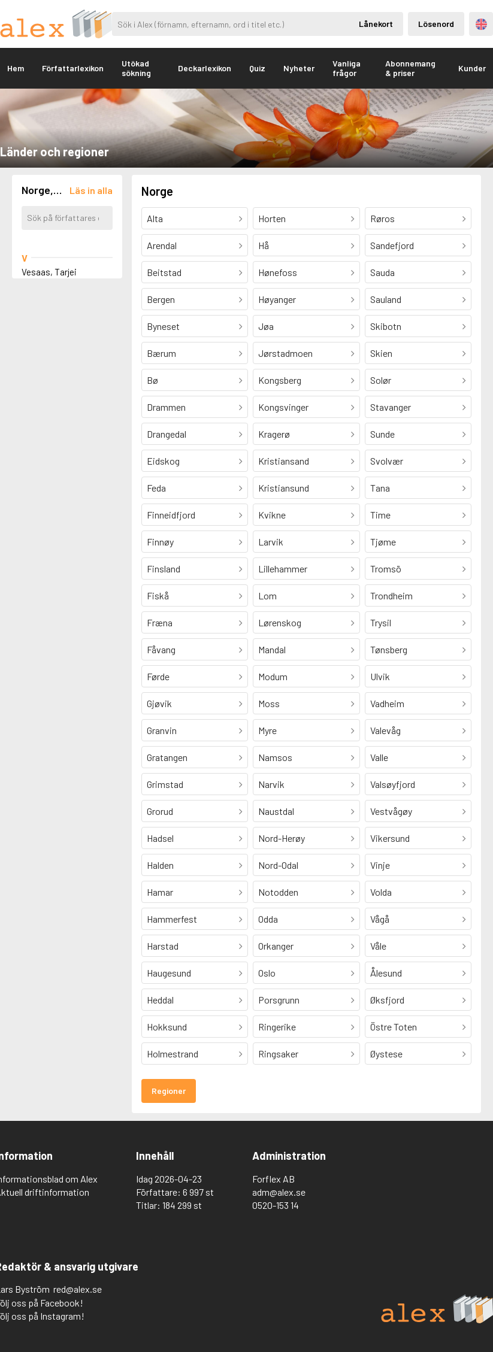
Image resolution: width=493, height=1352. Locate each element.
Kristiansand (283, 460)
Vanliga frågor (346, 68)
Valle (379, 757)
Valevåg (385, 730)
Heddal (160, 999)
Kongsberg (279, 380)
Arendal (162, 245)
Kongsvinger (283, 407)
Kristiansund (283, 487)
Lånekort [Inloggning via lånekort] (376, 24)
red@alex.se (77, 1289)
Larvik (270, 541)
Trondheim (391, 595)
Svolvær (386, 460)
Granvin (162, 730)
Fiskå (158, 595)
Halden (160, 865)
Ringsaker (278, 1053)
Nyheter (298, 68)
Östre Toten (393, 1026)
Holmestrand (172, 1053)
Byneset (163, 326)
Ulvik (380, 676)
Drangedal (166, 433)
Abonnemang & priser (410, 68)
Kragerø (274, 433)
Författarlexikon (73, 68)
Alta (155, 218)
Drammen (166, 407)
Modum (273, 676)
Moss (269, 703)
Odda (268, 918)
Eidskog (163, 460)
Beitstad (164, 272)
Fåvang (161, 649)
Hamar (160, 892)
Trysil (380, 622)
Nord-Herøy (281, 838)
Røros (382, 218)
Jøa (266, 326)
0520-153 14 (275, 1205)
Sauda (382, 272)
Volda (381, 892)
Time (380, 514)
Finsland (163, 568)
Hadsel (160, 838)
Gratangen (167, 757)
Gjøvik (159, 703)
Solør (380, 380)
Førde (158, 676)
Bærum (161, 353)
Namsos (275, 757)
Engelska (481, 24)
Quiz (257, 68)
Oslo (267, 972)
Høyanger (277, 299)
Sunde (382, 433)
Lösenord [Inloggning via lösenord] (436, 24)
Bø (152, 380)
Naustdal (276, 811)
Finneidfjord (171, 514)
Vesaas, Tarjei (49, 271)
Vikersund (390, 838)
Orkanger (276, 945)
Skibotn (385, 326)
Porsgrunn (279, 999)
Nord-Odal (278, 865)
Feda (156, 487)
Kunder (472, 68)
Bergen (161, 299)
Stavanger (390, 407)
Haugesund (169, 972)
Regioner (169, 1091)
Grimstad (165, 784)
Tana (380, 487)
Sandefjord (392, 245)
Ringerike (277, 1026)
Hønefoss (277, 272)
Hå (263, 245)
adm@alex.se (279, 1192)
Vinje (380, 865)
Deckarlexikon (204, 68)
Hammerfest (172, 918)
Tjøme (383, 541)
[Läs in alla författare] (91, 190)
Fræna (160, 622)
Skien (381, 353)
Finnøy (160, 541)
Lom (267, 595)
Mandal (272, 649)
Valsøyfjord (392, 784)
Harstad (163, 945)
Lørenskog (279, 622)
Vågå (379, 918)
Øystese (386, 1053)
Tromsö (385, 568)
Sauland (385, 299)
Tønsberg (388, 649)
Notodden (278, 892)
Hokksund (167, 1026)
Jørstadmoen (285, 353)
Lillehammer (282, 568)
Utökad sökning (136, 68)
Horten (272, 218)
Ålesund (386, 972)
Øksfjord (387, 999)
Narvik (271, 784)
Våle (378, 945)
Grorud (160, 811)
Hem (15, 68)
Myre (267, 730)
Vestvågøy (391, 811)
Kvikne (272, 514)
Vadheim (387, 703)
